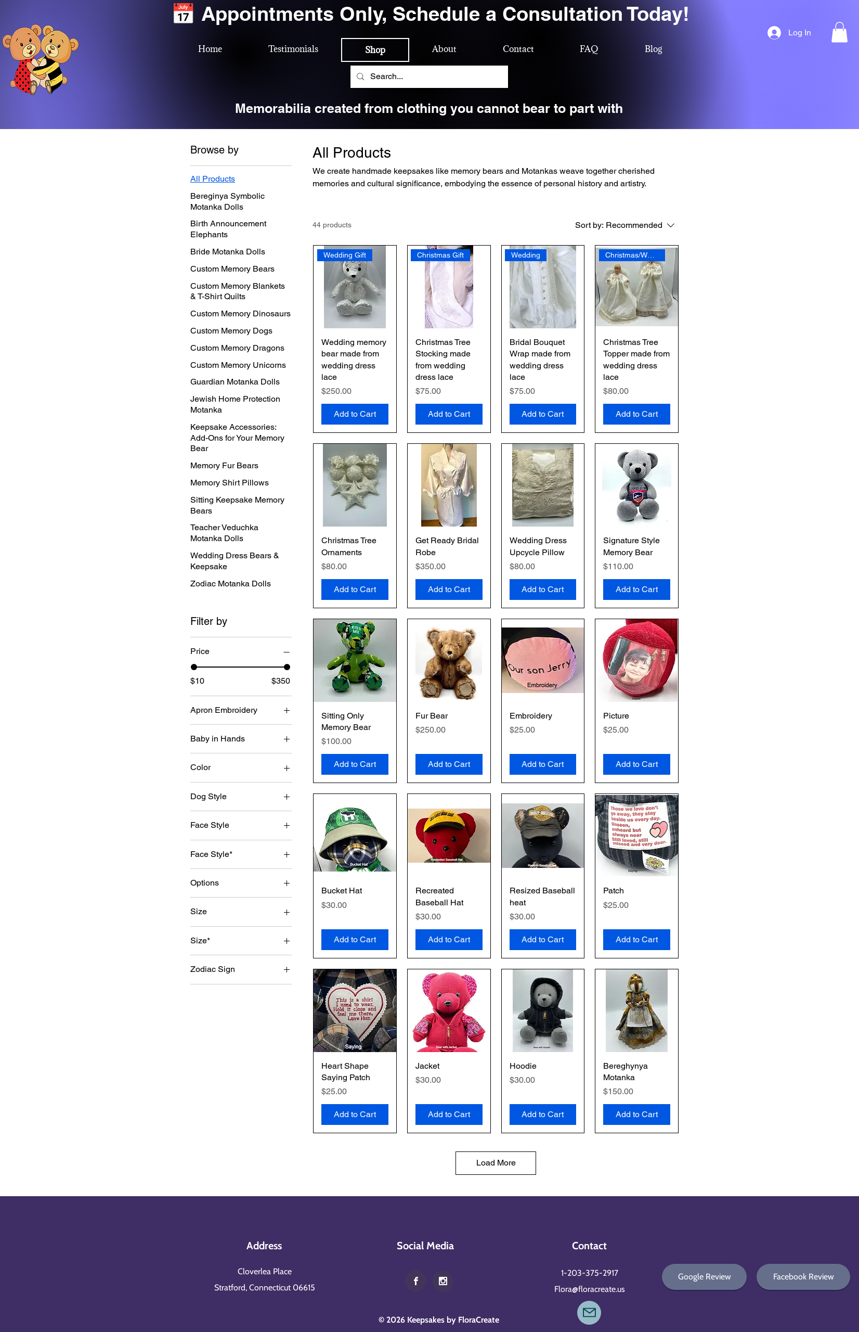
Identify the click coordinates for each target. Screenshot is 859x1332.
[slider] (194, 667)
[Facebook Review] (803, 1277)
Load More (496, 1163)
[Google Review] (704, 1277)
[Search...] (428, 77)
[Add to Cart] (354, 414)
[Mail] (589, 1313)
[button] (839, 32)
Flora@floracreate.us (589, 1289)
